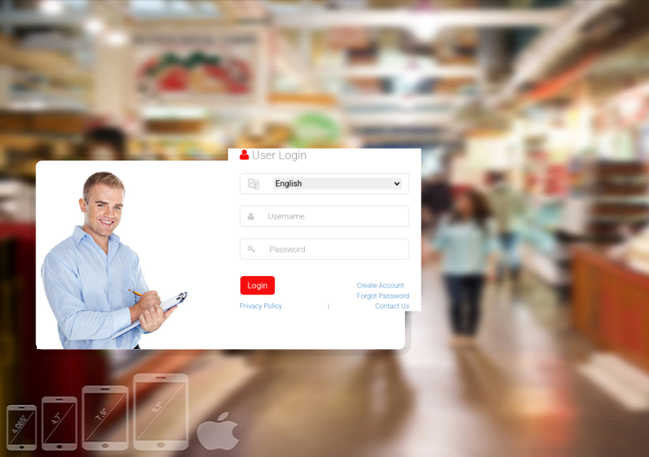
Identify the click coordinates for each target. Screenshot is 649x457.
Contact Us (391, 305)
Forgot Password (382, 295)
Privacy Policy (262, 305)
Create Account (379, 285)
